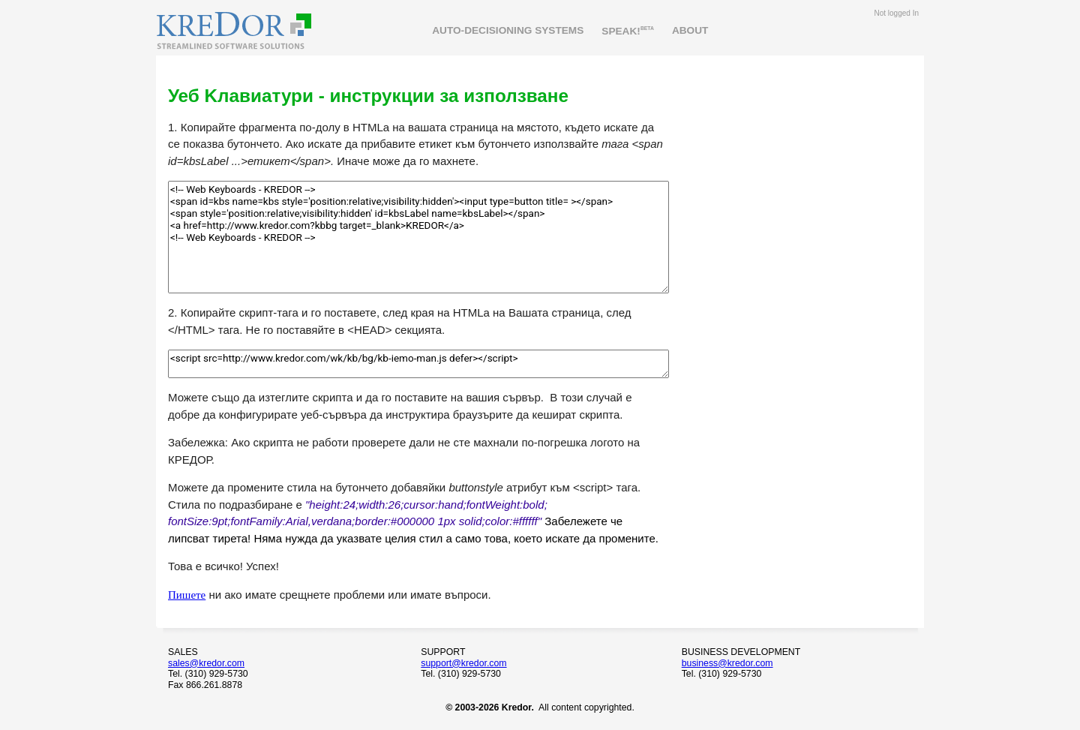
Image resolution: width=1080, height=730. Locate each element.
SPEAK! (628, 30)
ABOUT (690, 30)
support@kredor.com (463, 663)
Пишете (187, 595)
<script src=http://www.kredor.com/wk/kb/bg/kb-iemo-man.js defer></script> (418, 364)
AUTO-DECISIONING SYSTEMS (508, 30)
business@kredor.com (727, 663)
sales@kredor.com (206, 663)
